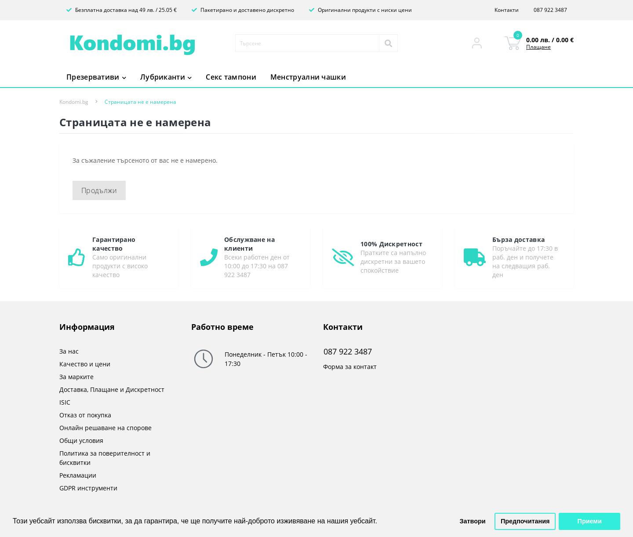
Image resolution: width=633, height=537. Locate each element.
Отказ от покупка (85, 415)
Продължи (99, 190)
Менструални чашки (308, 77)
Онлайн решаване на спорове (105, 428)
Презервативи (96, 77)
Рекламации (77, 475)
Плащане (538, 47)
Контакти (507, 10)
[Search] (388, 43)
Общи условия (81, 440)
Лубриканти (166, 77)
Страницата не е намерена (140, 102)
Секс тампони (231, 77)
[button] (477, 43)
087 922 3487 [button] (348, 352)
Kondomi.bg (73, 102)
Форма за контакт (350, 366)
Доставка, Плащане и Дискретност (111, 389)
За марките (76, 377)
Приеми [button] (590, 521)
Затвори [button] (473, 521)
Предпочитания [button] (525, 521)
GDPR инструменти (88, 488)
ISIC (64, 402)
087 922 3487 (550, 10)
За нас (69, 351)
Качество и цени (84, 364)
